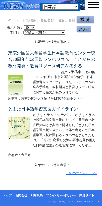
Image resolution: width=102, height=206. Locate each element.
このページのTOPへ (81, 173)
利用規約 (37, 195)
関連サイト (86, 195)
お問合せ (21, 195)
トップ (7, 195)
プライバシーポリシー (61, 195)
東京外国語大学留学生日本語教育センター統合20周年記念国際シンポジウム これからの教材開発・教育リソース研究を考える (51, 59)
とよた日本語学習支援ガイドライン (43, 108)
